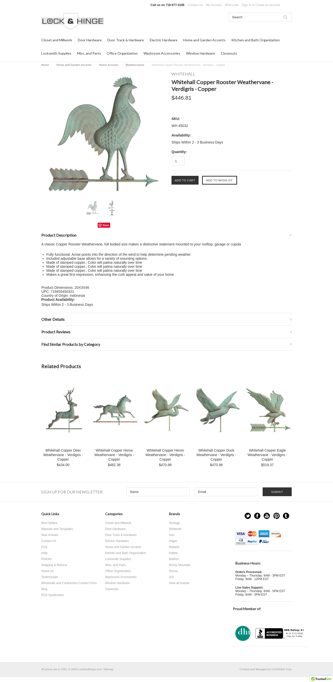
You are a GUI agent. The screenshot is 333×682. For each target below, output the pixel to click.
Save (106, 225)
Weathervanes (135, 64)
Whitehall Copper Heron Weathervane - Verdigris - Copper (165, 454)
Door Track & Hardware (125, 40)
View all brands (179, 583)
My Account (214, 5)
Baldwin (174, 547)
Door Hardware (90, 40)
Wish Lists (232, 5)
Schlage (174, 523)
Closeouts (229, 53)
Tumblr (286, 516)
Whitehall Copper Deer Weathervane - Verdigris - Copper (63, 454)
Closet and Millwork (56, 40)
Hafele (173, 553)
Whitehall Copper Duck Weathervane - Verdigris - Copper (216, 454)
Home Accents (108, 64)
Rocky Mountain (180, 565)
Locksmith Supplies (56, 53)
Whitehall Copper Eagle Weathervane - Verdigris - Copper (267, 454)
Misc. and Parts (89, 53)
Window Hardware (200, 53)
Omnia (173, 571)
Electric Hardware (164, 40)
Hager (173, 541)
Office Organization (122, 53)
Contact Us (195, 5)
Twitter (248, 516)
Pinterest (276, 516)
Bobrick (174, 559)
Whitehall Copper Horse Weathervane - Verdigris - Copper (114, 454)
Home (45, 64)
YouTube (267, 516)
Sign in (246, 5)
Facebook (257, 516)
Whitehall (175, 529)
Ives (172, 535)
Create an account (267, 5)
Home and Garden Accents (204, 40)
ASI (171, 577)
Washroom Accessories (161, 53)
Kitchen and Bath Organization (255, 40)
